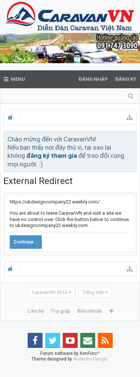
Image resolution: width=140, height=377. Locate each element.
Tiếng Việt (93, 292)
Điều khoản (89, 311)
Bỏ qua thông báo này (131, 139)
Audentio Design (90, 371)
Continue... (25, 242)
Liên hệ (36, 311)
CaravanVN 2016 (49, 292)
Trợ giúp (60, 311)
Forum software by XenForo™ (70, 365)
